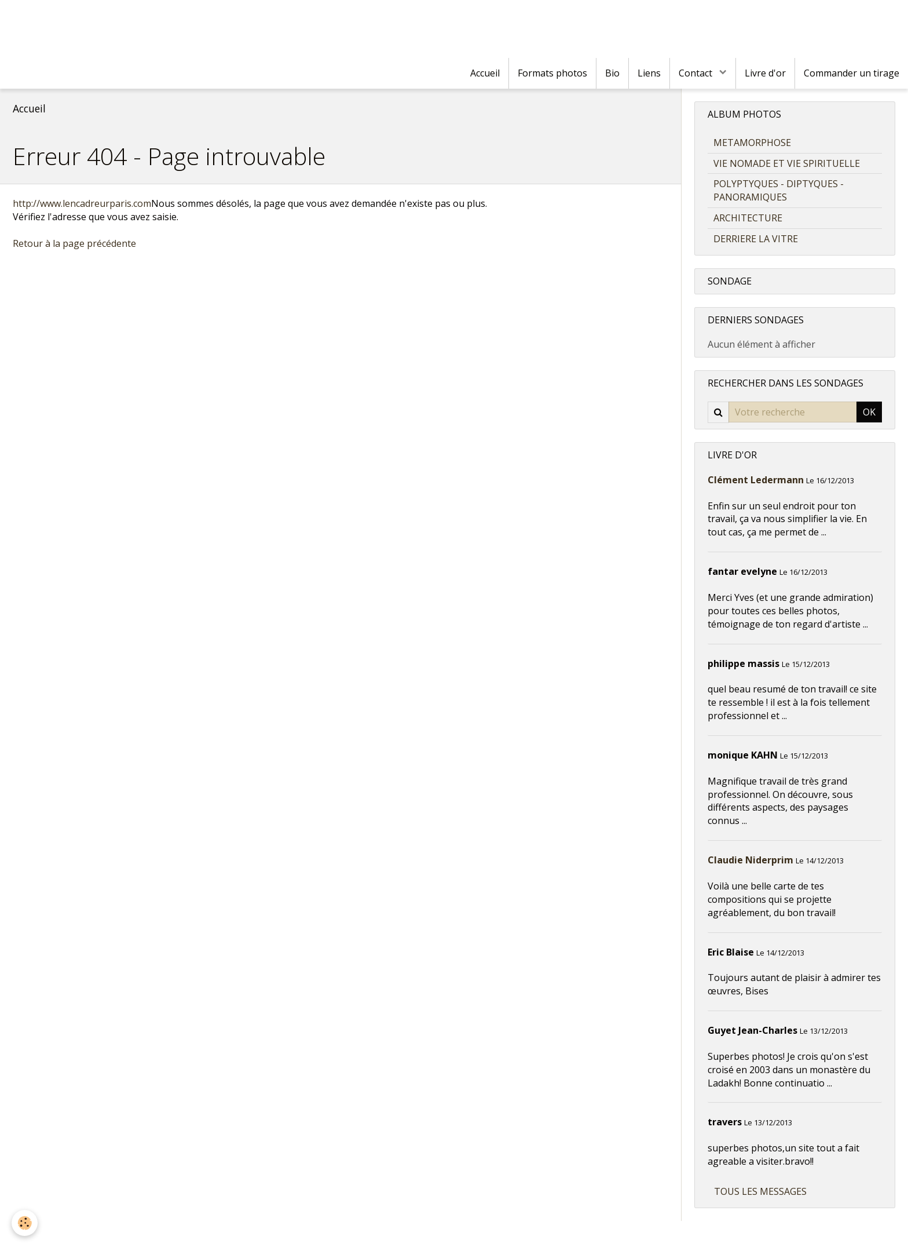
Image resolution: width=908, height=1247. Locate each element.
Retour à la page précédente (74, 243)
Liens (649, 73)
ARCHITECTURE (747, 218)
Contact (697, 73)
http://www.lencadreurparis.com (82, 203)
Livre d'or (765, 73)
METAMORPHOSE (752, 142)
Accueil (485, 73)
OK (869, 412)
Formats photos (552, 73)
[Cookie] (25, 1223)
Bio (612, 73)
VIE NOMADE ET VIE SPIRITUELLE (786, 163)
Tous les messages (760, 1191)
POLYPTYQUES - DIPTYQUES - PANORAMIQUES (778, 190)
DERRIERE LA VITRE (755, 238)
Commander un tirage (851, 73)
